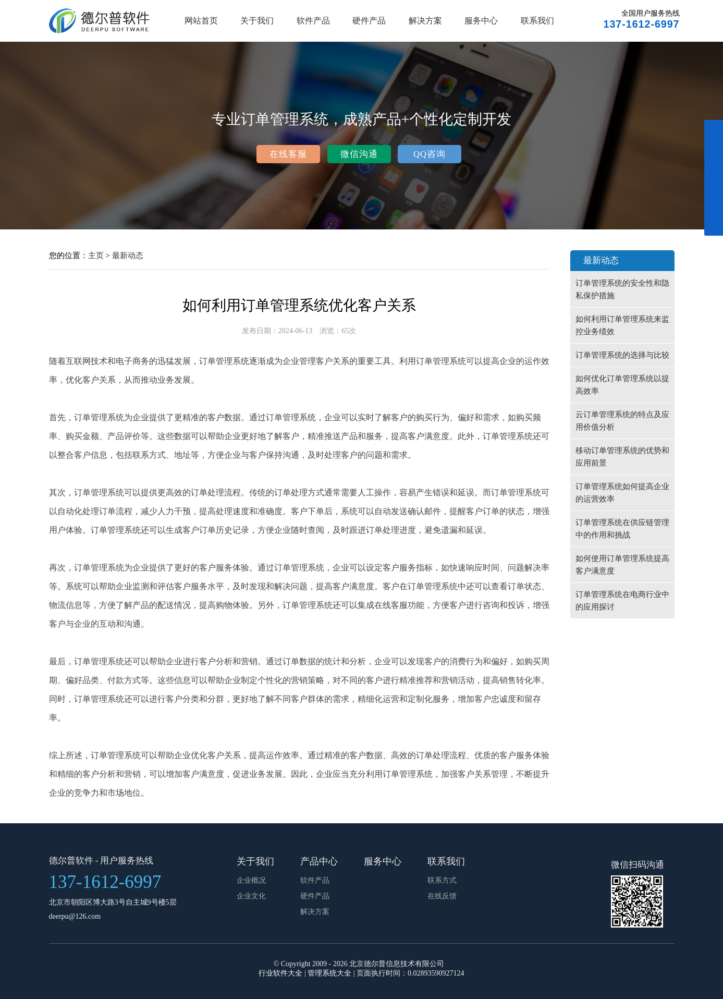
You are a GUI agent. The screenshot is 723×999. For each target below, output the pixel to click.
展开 (713, 183)
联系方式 (442, 880)
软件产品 (313, 20)
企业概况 (251, 880)
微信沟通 (359, 154)
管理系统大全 (329, 973)
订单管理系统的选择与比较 (622, 355)
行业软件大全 (280, 973)
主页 (96, 255)
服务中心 (481, 20)
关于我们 (257, 20)
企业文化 (251, 896)
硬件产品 (369, 20)
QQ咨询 (429, 154)
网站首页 (201, 20)
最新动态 (127, 255)
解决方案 (425, 20)
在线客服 (288, 154)
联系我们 (537, 20)
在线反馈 (442, 896)
